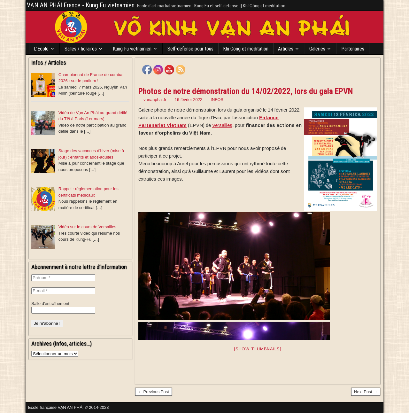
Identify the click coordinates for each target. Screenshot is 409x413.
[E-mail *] (63, 290)
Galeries (317, 49)
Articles (285, 49)
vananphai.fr (154, 99)
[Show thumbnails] (258, 349)
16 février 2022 (189, 99)
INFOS (217, 99)
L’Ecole (41, 49)
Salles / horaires (81, 49)
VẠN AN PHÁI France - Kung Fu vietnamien (81, 5)
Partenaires (352, 49)
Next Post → (365, 391)
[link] (222, 125)
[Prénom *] (63, 277)
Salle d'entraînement (50, 303)
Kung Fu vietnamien (132, 49)
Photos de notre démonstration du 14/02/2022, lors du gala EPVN (245, 91)
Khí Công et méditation (245, 49)
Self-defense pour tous (190, 49)
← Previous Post (153, 391)
